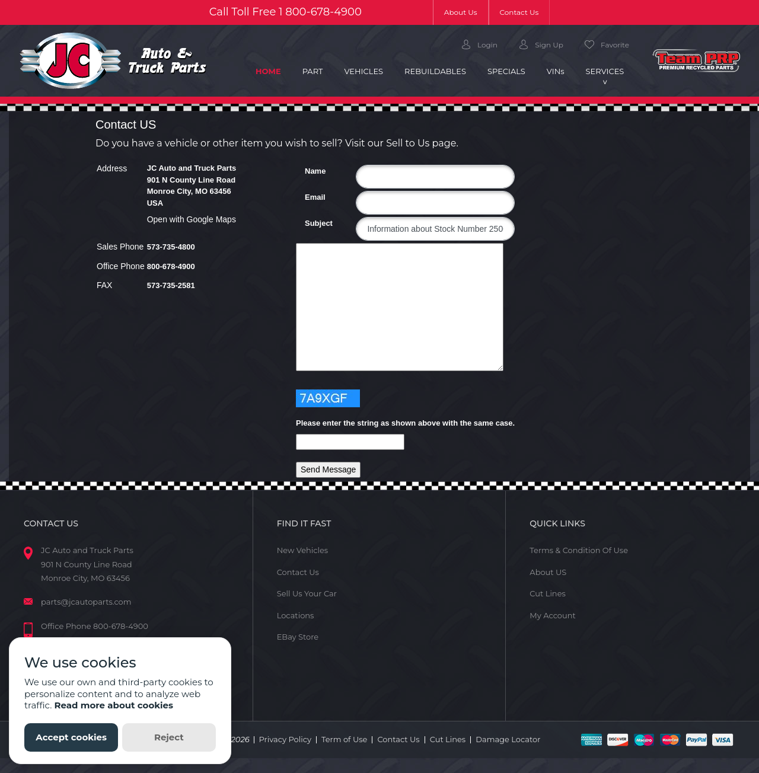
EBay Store (297, 636)
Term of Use (344, 739)
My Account (552, 615)
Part (312, 71)
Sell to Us (407, 143)
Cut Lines (548, 593)
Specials (506, 71)
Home (274, 70)
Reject (169, 737)
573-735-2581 (171, 285)
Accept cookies (71, 737)
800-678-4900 (323, 11)
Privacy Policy (285, 739)
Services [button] (605, 71)
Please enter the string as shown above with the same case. (405, 423)
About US (548, 572)
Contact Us (519, 12)
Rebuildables (435, 71)
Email (309, 197)
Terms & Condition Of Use (579, 550)
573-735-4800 (171, 246)
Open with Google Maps (191, 219)
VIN (556, 71)
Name (309, 171)
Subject (309, 223)
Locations (295, 615)
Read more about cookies (113, 705)
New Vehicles (303, 550)
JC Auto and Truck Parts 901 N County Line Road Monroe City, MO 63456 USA (192, 185)
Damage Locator (508, 739)
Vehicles (363, 71)
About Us (466, 12)
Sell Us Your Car (307, 593)
